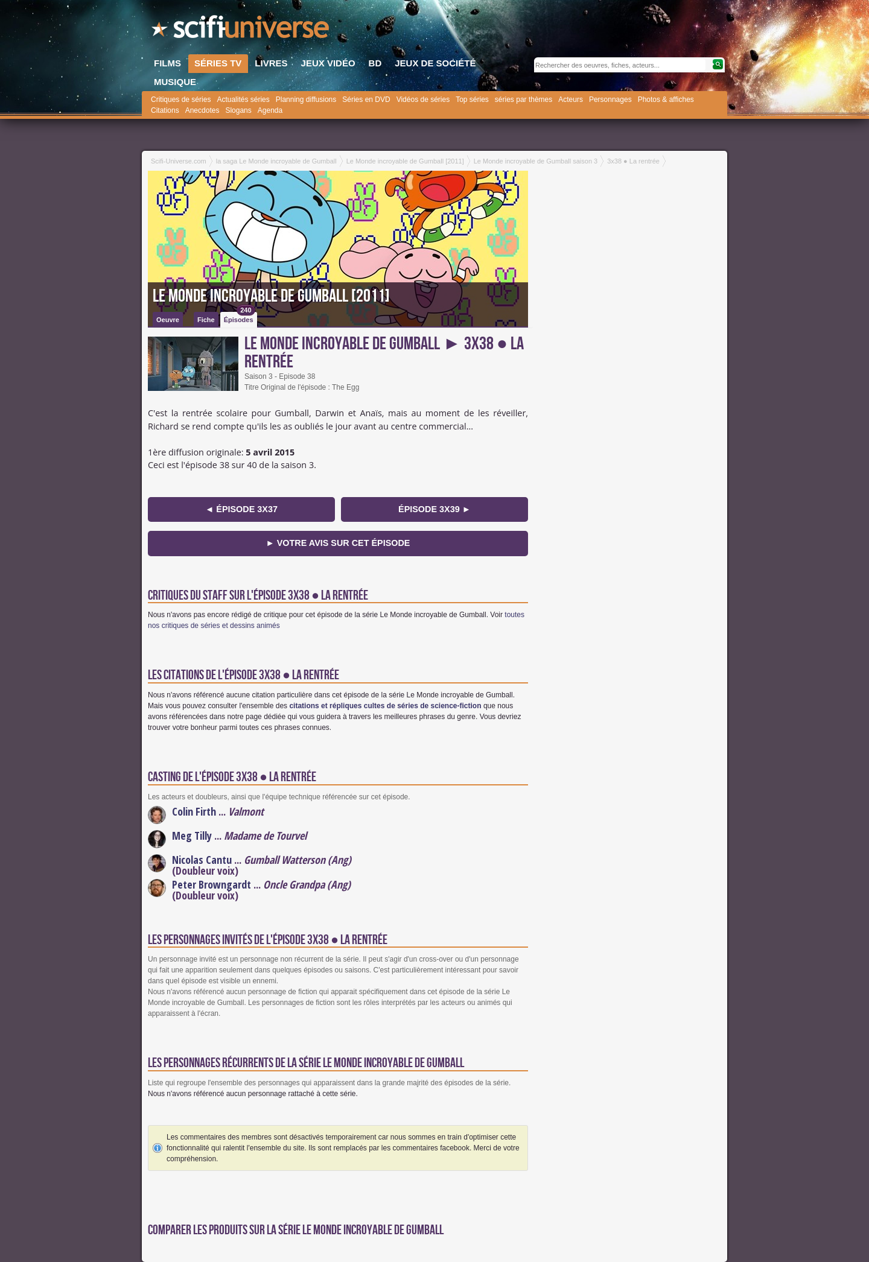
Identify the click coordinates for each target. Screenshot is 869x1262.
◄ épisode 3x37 (241, 509)
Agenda (270, 110)
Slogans (238, 110)
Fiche (206, 319)
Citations (165, 110)
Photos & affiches (666, 99)
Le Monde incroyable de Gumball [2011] (271, 296)
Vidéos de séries (423, 99)
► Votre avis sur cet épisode (338, 543)
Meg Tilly (192, 835)
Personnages (610, 99)
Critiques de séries (181, 99)
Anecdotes (202, 110)
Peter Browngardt (211, 884)
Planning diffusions (306, 99)
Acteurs (570, 99)
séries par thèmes (523, 99)
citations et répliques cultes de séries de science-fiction (385, 706)
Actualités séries (243, 99)
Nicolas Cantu (202, 859)
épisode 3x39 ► (434, 509)
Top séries (472, 99)
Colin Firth (194, 811)
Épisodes (239, 317)
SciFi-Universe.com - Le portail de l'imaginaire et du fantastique (241, 30)
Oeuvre (167, 319)
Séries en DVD (366, 99)
